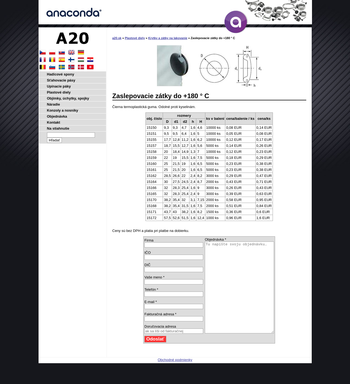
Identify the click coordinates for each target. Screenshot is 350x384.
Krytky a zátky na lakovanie (167, 38)
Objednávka (57, 116)
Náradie (53, 104)
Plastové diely (135, 38)
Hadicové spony (60, 74)
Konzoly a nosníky (62, 110)
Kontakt (53, 122)
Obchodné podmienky (175, 378)
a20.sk (117, 38)
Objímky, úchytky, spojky (68, 98)
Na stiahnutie (58, 128)
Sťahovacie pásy (61, 80)
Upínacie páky (59, 86)
